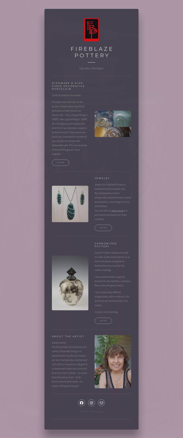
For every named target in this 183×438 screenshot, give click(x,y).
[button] (81, 403)
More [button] (61, 163)
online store (117, 211)
